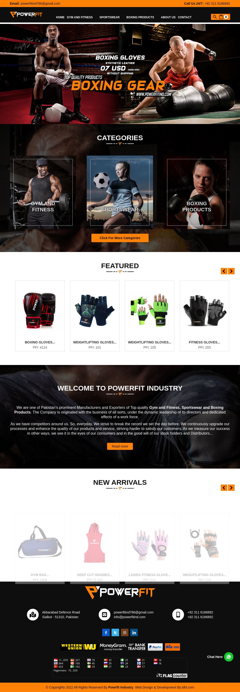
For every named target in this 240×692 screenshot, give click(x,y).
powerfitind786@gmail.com (40, 3)
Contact (184, 17)
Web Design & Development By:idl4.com (164, 687)
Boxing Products (143, 17)
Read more (120, 446)
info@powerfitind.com (130, 617)
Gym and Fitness (82, 17)
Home (60, 17)
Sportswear (112, 17)
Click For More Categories (120, 238)
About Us (168, 17)
